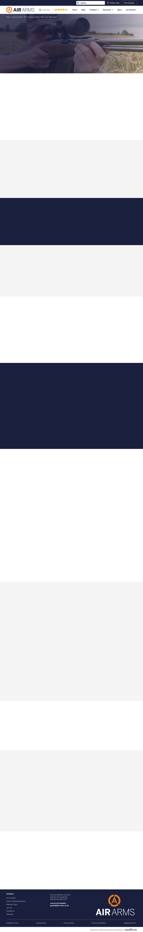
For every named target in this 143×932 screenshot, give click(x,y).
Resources (108, 10)
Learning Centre (17, 17)
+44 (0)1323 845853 (58, 903)
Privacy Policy (69, 923)
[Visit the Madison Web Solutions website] (113, 929)
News (119, 10)
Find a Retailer (129, 3)
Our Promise (131, 10)
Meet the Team (11, 904)
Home (74, 10)
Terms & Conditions (98, 923)
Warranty (9, 914)
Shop (83, 10)
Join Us (9, 908)
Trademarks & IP (130, 923)
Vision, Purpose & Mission (16, 901)
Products (94, 10)
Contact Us (10, 911)
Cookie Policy (41, 923)
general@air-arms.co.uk (59, 905)
